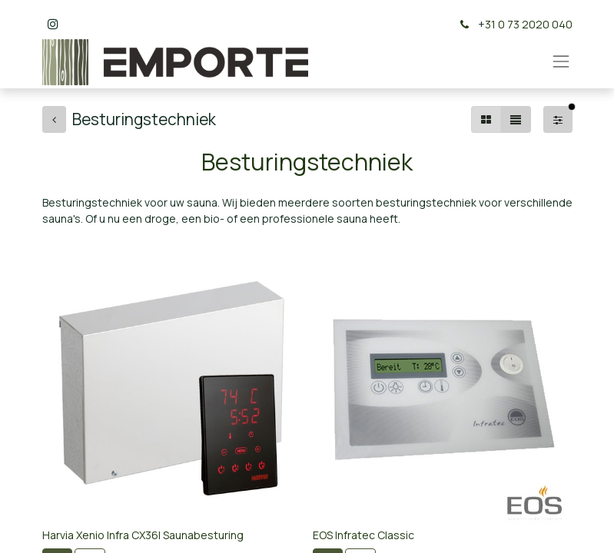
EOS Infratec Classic (363, 535)
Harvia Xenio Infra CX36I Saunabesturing (143, 535)
